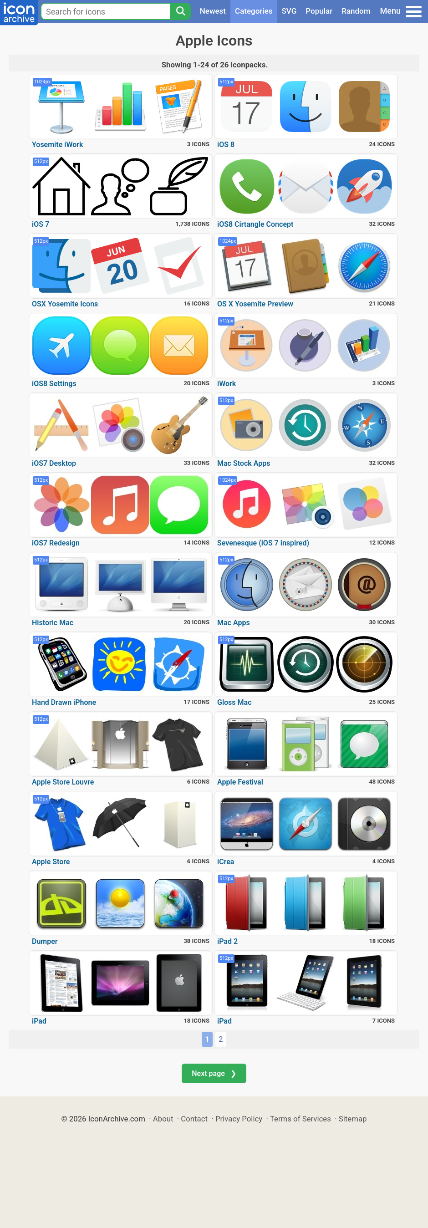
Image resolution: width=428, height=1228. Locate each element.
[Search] (180, 11)
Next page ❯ (214, 1073)
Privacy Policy (238, 1118)
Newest (213, 10)
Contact (194, 1118)
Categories (254, 10)
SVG (289, 10)
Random (355, 10)
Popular (319, 10)
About (163, 1118)
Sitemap (353, 1118)
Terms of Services (300, 1118)
